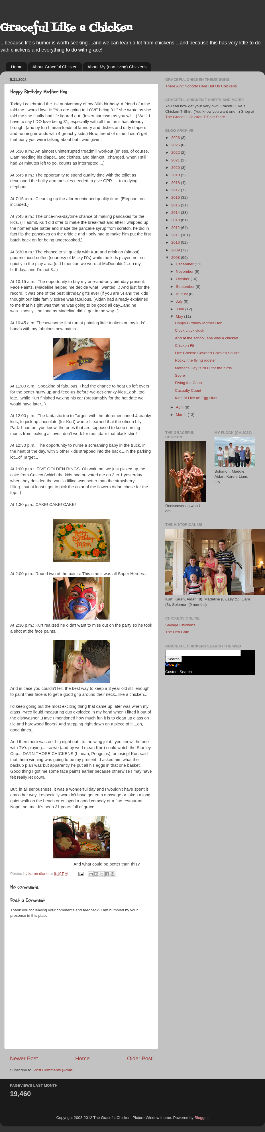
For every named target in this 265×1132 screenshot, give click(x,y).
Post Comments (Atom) (54, 1070)
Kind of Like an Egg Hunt (196, 398)
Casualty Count (188, 390)
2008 (176, 257)
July (180, 301)
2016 (176, 197)
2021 (176, 160)
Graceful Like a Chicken (66, 28)
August (182, 294)
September (186, 286)
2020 (176, 167)
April (180, 407)
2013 (176, 220)
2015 (176, 205)
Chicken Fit (184, 345)
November (185, 271)
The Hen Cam (177, 632)
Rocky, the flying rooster (195, 360)
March (181, 415)
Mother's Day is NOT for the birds (203, 368)
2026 (176, 138)
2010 (176, 242)
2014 (176, 212)
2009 (176, 250)
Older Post (139, 1058)
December (185, 264)
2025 (176, 145)
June (180, 309)
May (180, 316)
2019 (176, 175)
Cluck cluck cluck (189, 330)
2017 (176, 190)
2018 (176, 183)
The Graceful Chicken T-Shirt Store (195, 117)
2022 (176, 152)
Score (180, 375)
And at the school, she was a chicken (206, 338)
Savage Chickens (180, 625)
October (183, 279)
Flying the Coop (188, 383)
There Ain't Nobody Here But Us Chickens (201, 86)
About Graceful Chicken (55, 66)
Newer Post (24, 1058)
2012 (176, 227)
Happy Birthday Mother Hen (199, 323)
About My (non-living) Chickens (117, 66)
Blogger (201, 1117)
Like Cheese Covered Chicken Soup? (207, 353)
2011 (176, 235)
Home (17, 66)
